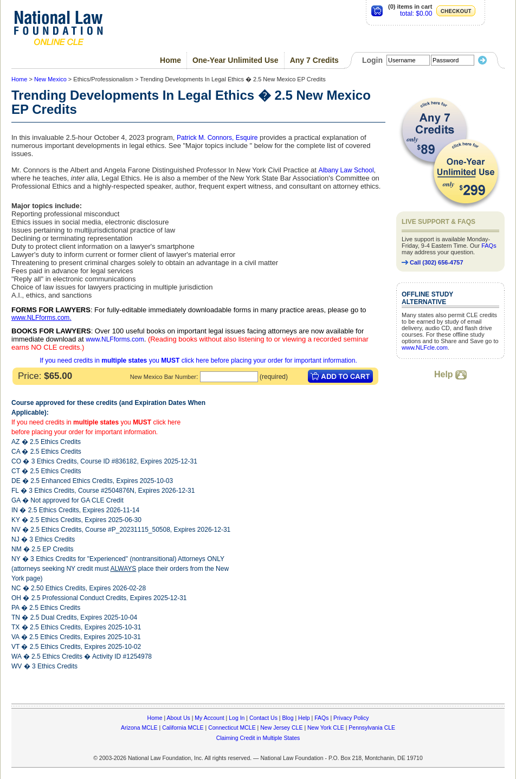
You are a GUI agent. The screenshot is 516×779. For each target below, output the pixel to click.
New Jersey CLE (281, 727)
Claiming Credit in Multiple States (258, 738)
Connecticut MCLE (232, 727)
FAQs (488, 245)
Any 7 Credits (314, 60)
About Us (178, 717)
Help (450, 374)
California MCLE (182, 727)
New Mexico (50, 79)
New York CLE (325, 727)
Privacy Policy (351, 717)
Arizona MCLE (139, 727)
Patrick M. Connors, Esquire (217, 137)
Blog (287, 717)
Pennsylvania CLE (372, 727)
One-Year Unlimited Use (235, 60)
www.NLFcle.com (425, 347)
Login (372, 60)
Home (170, 60)
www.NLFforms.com (40, 317)
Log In (236, 717)
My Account (209, 717)
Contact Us (263, 717)
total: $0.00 (416, 13)
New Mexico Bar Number (163, 377)
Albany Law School (346, 170)
